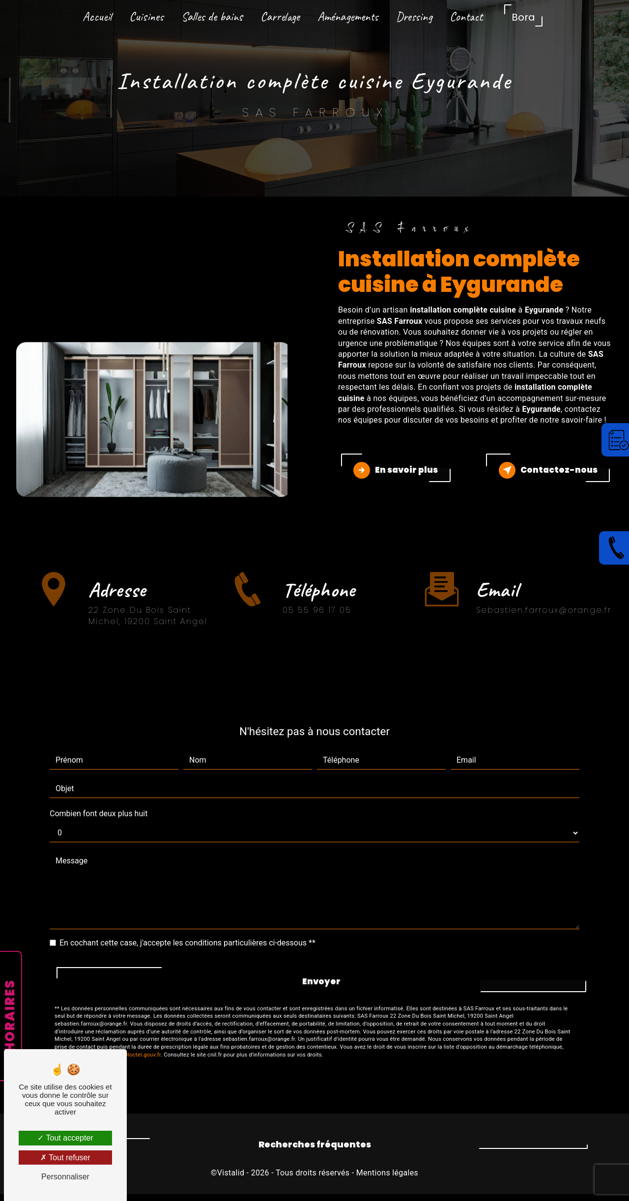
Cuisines (146, 17)
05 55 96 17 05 (317, 631)
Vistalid (231, 1179)
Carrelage (280, 17)
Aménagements (347, 17)
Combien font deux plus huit (98, 820)
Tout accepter (65, 1138)
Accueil (97, 17)
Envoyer (321, 988)
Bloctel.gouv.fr (142, 1061)
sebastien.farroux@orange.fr (543, 602)
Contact (466, 17)
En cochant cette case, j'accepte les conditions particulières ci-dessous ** (187, 949)
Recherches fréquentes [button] (314, 1151)
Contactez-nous (544, 473)
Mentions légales (387, 1179)
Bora (523, 17)
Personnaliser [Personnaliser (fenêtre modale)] (65, 1176)
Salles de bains (212, 17)
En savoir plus (399, 473)
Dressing (414, 17)
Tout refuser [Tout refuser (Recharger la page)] (65, 1157)
